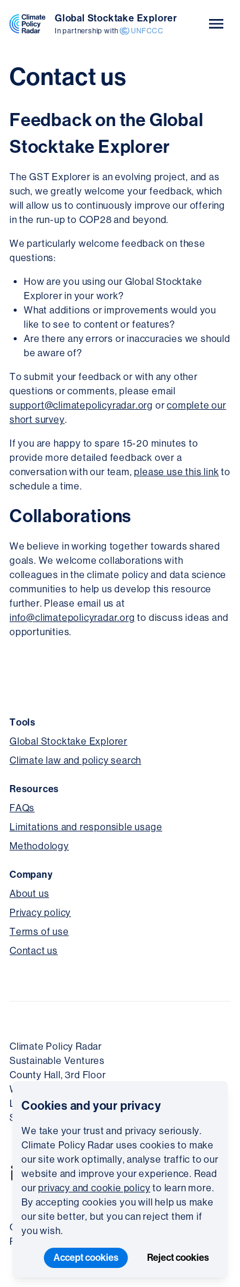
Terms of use (39, 931)
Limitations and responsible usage (86, 827)
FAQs (22, 808)
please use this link (176, 472)
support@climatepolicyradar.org (81, 405)
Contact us (34, 950)
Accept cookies (86, 1257)
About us (29, 893)
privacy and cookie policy (94, 1188)
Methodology (39, 846)
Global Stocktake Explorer (68, 741)
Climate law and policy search (75, 760)
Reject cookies (178, 1257)
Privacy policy (40, 912)
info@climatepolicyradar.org (72, 617)
